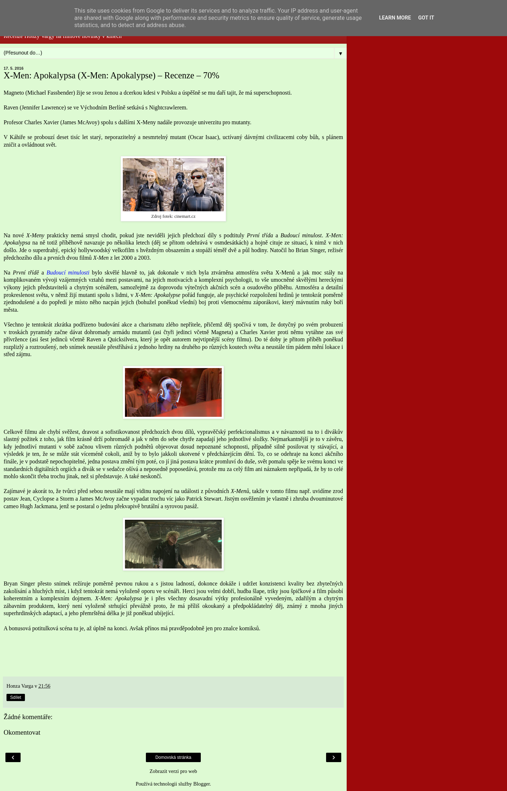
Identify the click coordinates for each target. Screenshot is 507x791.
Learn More (395, 18)
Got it (426, 18)
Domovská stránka (173, 757)
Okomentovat (22, 732)
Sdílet (15, 697)
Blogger (201, 784)
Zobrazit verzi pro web (173, 771)
